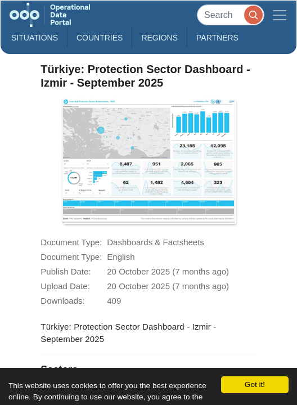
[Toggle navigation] (279, 15)
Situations (34, 37)
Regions (159, 37)
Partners (217, 37)
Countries (99, 37)
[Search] (230, 14)
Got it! (255, 384)
